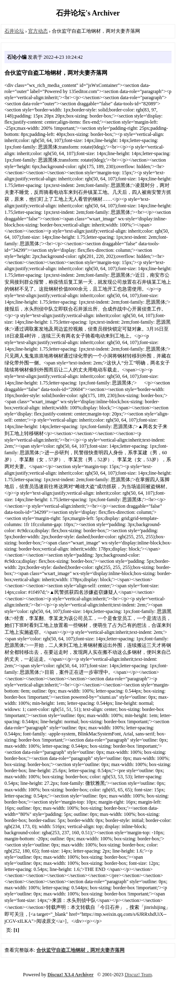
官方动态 (38, 31)
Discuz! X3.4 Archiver (70, 974)
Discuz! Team (138, 974)
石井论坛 (14, 31)
